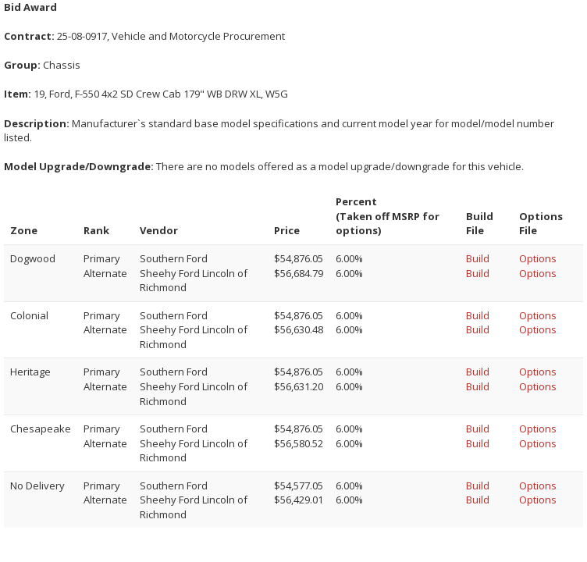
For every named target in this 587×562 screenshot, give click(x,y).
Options (538, 258)
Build (477, 258)
